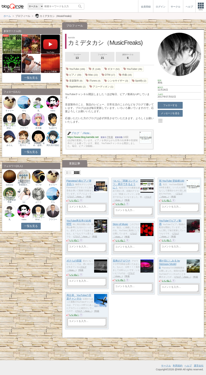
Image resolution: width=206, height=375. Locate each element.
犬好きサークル (31, 52)
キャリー (9, 111)
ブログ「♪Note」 (75, 197)
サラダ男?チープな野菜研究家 (9, 200)
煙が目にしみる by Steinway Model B (169, 264)
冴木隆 (38, 128)
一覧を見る (31, 77)
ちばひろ (53, 128)
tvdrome (9, 185)
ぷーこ (38, 202)
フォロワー (102, 56)
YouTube (50, 52)
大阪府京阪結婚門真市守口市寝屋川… (24, 183)
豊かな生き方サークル (11, 51)
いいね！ (74, 200)
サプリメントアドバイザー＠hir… (9, 126)
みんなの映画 (50, 72)
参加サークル (128, 56)
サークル (166, 365)
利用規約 (178, 365)
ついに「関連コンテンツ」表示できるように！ (125, 184)
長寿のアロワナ (121, 260)
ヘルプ (188, 365)
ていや (38, 185)
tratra (52, 111)
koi (24, 202)
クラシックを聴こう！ (31, 70)
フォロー (77, 56)
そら (24, 111)
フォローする (170, 105)
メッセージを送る (170, 113)
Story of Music (120, 224)
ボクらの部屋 (74, 260)
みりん (9, 145)
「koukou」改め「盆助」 (38, 144)
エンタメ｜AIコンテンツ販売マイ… (24, 143)
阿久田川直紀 (53, 145)
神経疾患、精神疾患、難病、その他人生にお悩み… (11, 69)
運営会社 (199, 365)
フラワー (24, 128)
